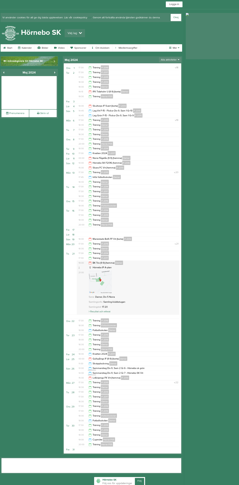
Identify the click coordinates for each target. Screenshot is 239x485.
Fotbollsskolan (109, 205)
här (90, 17)
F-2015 (105, 77)
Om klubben (100, 48)
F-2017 (105, 72)
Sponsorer (78, 48)
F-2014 (105, 82)
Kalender (25, 48)
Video (59, 48)
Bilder (43, 48)
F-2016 (105, 67)
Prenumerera (15, 113)
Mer (174, 48)
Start (7, 48)
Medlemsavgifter (126, 48)
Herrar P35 (107, 96)
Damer (105, 86)
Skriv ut (43, 113)
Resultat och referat (99, 311)
